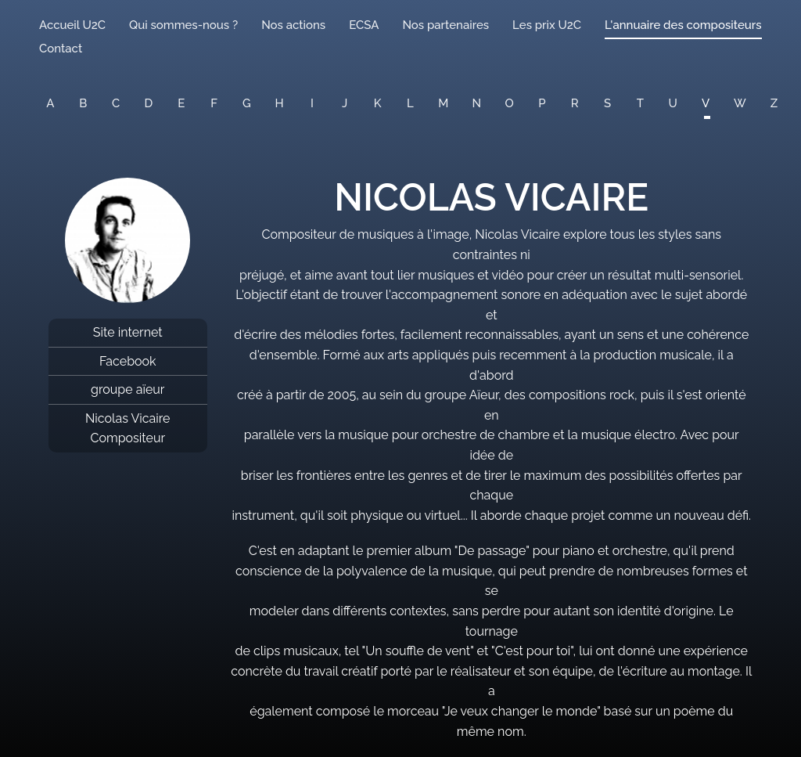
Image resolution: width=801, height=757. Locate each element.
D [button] (149, 103)
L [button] (410, 103)
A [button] (50, 103)
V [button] (705, 103)
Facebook (127, 361)
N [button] (477, 103)
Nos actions (293, 25)
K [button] (378, 103)
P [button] (541, 103)
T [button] (640, 103)
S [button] (607, 103)
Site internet (128, 332)
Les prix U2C (546, 25)
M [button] (443, 103)
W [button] (740, 103)
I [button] (312, 103)
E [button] (181, 103)
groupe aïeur (127, 389)
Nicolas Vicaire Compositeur (128, 428)
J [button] (344, 103)
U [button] (673, 103)
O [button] (509, 103)
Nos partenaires (445, 25)
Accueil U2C (72, 25)
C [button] (116, 103)
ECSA (364, 25)
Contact (60, 48)
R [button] (575, 103)
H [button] (279, 103)
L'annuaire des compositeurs (683, 25)
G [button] (246, 103)
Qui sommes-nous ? (183, 25)
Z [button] (774, 103)
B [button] (83, 103)
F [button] (213, 103)
